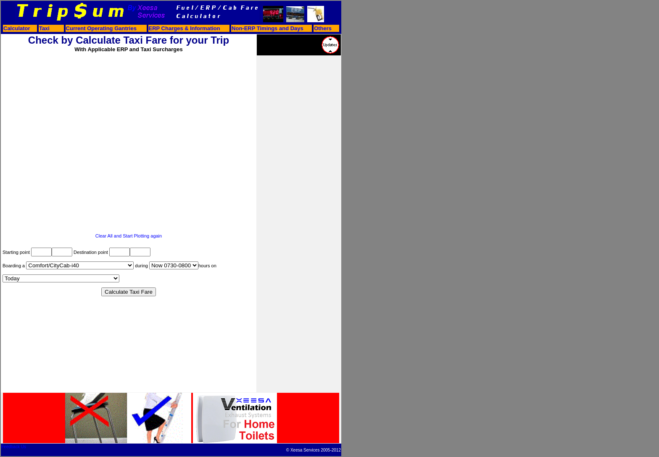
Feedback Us (13, 446)
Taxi (44, 28)
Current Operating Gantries (101, 28)
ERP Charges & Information (184, 28)
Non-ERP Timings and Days (267, 28)
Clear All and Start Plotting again (128, 235)
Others (323, 28)
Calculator (16, 28)
